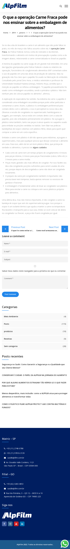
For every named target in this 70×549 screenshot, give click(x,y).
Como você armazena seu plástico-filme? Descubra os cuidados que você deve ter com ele (52, 229)
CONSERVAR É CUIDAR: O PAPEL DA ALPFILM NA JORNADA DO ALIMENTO (34, 375)
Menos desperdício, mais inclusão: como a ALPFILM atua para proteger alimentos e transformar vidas (34, 395)
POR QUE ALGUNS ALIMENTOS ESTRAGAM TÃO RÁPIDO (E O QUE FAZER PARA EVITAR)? (34, 384)
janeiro (22, 32)
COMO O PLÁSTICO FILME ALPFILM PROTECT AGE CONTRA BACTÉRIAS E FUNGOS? (34, 406)
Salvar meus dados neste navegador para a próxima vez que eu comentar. (34, 271)
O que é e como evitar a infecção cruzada (23, 229)
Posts (6, 324)
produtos (8, 331)
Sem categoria (11, 346)
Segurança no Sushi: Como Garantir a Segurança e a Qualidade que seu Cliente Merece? (33, 366)
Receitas (8, 338)
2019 (14, 32)
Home (5, 32)
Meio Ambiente (11, 316)
